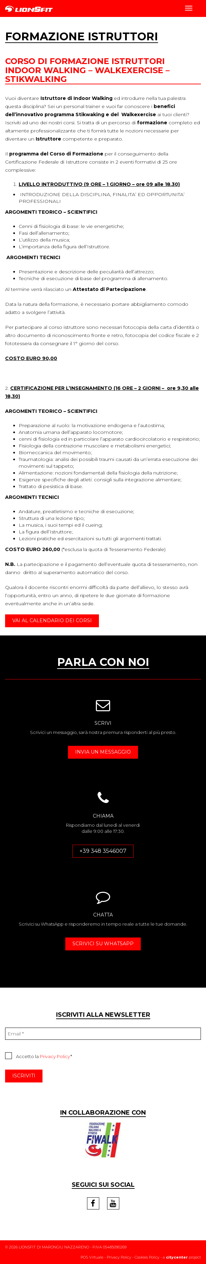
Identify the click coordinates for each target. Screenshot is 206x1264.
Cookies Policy (147, 1257)
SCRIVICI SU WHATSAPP (103, 944)
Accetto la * (38, 1055)
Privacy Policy (55, 1056)
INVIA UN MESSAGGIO (103, 752)
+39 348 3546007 (103, 851)
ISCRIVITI (23, 1076)
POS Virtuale (92, 1257)
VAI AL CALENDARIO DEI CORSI (52, 620)
